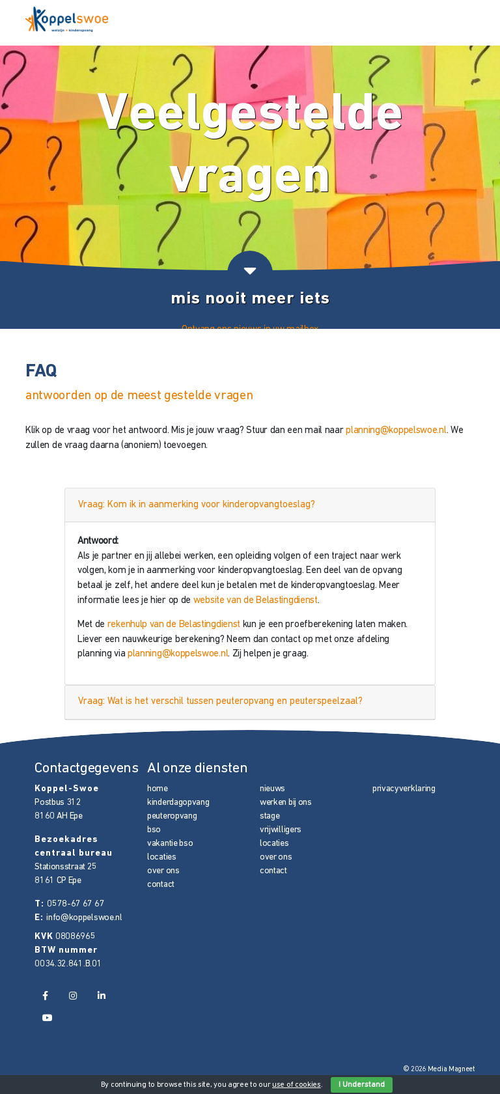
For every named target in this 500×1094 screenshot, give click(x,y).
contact (160, 885)
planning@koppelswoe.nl (396, 431)
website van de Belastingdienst (255, 601)
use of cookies (296, 1085)
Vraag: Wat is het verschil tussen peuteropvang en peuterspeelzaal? (220, 702)
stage (270, 816)
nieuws (272, 789)
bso (154, 830)
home (157, 789)
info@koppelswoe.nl (84, 918)
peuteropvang (172, 816)
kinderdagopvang (178, 802)
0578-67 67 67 (75, 904)
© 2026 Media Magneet (439, 1069)
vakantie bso (170, 844)
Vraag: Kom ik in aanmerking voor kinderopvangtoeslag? (196, 505)
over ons (163, 871)
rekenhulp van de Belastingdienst (173, 625)
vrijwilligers (280, 830)
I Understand (362, 1085)
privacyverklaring (404, 789)
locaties (161, 857)
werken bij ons (286, 802)
